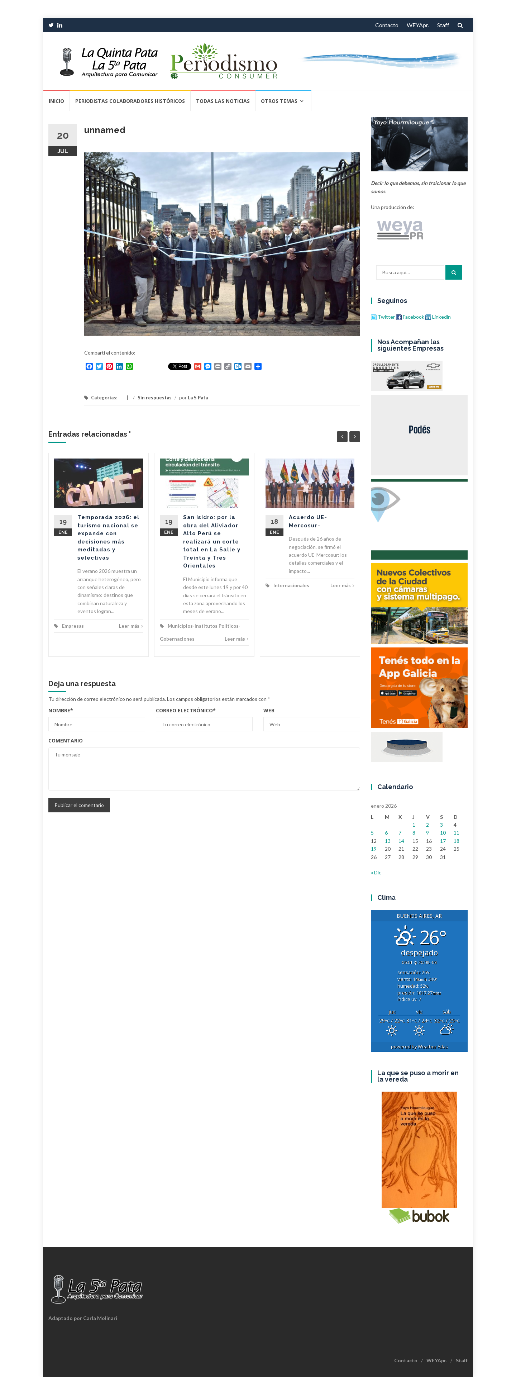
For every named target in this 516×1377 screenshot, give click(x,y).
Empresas (73, 626)
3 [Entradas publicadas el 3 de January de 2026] (441, 825)
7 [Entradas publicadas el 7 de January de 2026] (399, 833)
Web (268, 710)
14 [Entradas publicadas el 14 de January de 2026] (401, 841)
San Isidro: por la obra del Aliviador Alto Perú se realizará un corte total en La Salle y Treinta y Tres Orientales (211, 541)
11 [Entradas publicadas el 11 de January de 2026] (456, 833)
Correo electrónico (186, 710)
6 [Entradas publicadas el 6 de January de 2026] (386, 833)
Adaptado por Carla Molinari (82, 1318)
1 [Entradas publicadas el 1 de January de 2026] (413, 825)
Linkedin (438, 317)
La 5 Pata (198, 397)
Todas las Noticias (223, 101)
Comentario (65, 740)
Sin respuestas (155, 397)
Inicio (56, 101)
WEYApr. (418, 25)
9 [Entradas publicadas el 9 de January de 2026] (427, 833)
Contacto (386, 25)
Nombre (60, 710)
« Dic (376, 872)
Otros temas (279, 101)
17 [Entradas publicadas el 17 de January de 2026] (443, 841)
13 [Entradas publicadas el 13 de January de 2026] (388, 841)
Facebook (410, 317)
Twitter (383, 317)
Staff (443, 25)
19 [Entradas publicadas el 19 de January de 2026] (374, 849)
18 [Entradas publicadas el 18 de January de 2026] (456, 841)
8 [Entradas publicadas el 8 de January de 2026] (413, 833)
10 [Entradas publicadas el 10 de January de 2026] (443, 833)
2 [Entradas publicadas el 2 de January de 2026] (427, 825)
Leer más (131, 626)
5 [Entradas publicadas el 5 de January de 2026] (372, 833)
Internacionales (291, 585)
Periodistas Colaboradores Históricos (130, 101)
